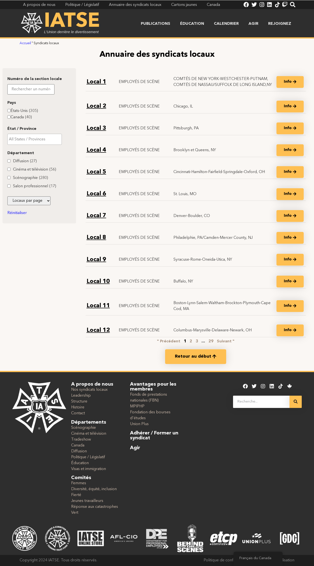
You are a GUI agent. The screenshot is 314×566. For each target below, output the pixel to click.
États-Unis (24, 143)
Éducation (192, 24)
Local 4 (96, 150)
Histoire (77, 407)
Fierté (76, 495)
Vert (74, 513)
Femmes (78, 483)
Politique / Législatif (88, 457)
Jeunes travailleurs (87, 501)
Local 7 (96, 216)
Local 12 (98, 330)
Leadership (81, 396)
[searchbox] (34, 171)
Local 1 (96, 82)
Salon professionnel (34, 218)
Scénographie (30, 210)
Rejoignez (279, 24)
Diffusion (25, 193)
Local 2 (96, 106)
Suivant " (226, 341)
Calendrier (226, 24)
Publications (155, 24)
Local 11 (98, 306)
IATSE (72, 22)
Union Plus (139, 424)
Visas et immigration (88, 469)
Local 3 (96, 128)
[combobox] (34, 170)
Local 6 (96, 194)
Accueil (25, 43)
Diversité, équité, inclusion (94, 489)
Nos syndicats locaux (89, 390)
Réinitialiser (17, 245)
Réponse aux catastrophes (94, 507)
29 (211, 341)
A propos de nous (92, 384)
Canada (21, 149)
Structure (79, 402)
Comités (81, 477)
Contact (78, 413)
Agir (253, 24)
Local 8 (96, 238)
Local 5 (96, 172)
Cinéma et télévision (34, 201)
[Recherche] (295, 402)
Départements (88, 422)
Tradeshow (81, 440)
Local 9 (96, 260)
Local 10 (98, 281)
